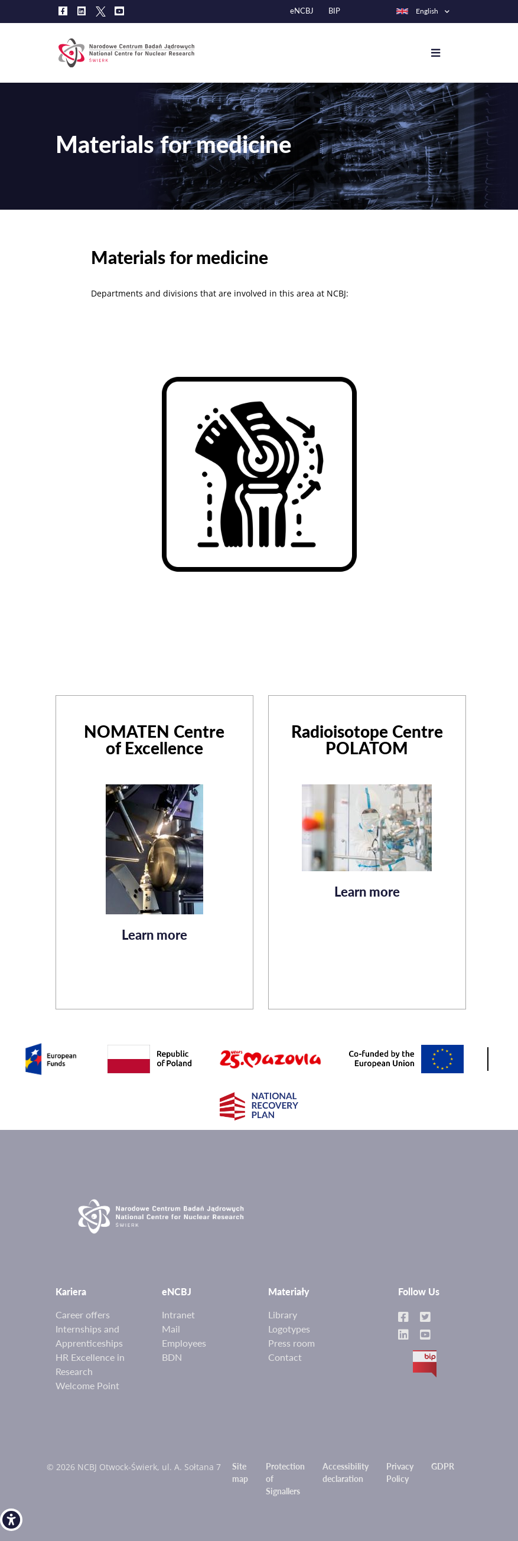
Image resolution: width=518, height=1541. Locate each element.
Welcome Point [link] (87, 1385)
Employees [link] (184, 1342)
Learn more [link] (154, 939)
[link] (11, 1520)
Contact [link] (285, 1357)
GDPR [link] (442, 1466)
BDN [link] (172, 1357)
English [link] (416, 10)
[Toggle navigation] (444, 53)
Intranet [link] (178, 1314)
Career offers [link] (83, 1314)
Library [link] (282, 1314)
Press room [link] (291, 1342)
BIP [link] (334, 10)
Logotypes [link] (289, 1328)
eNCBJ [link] (302, 10)
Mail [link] (171, 1328)
